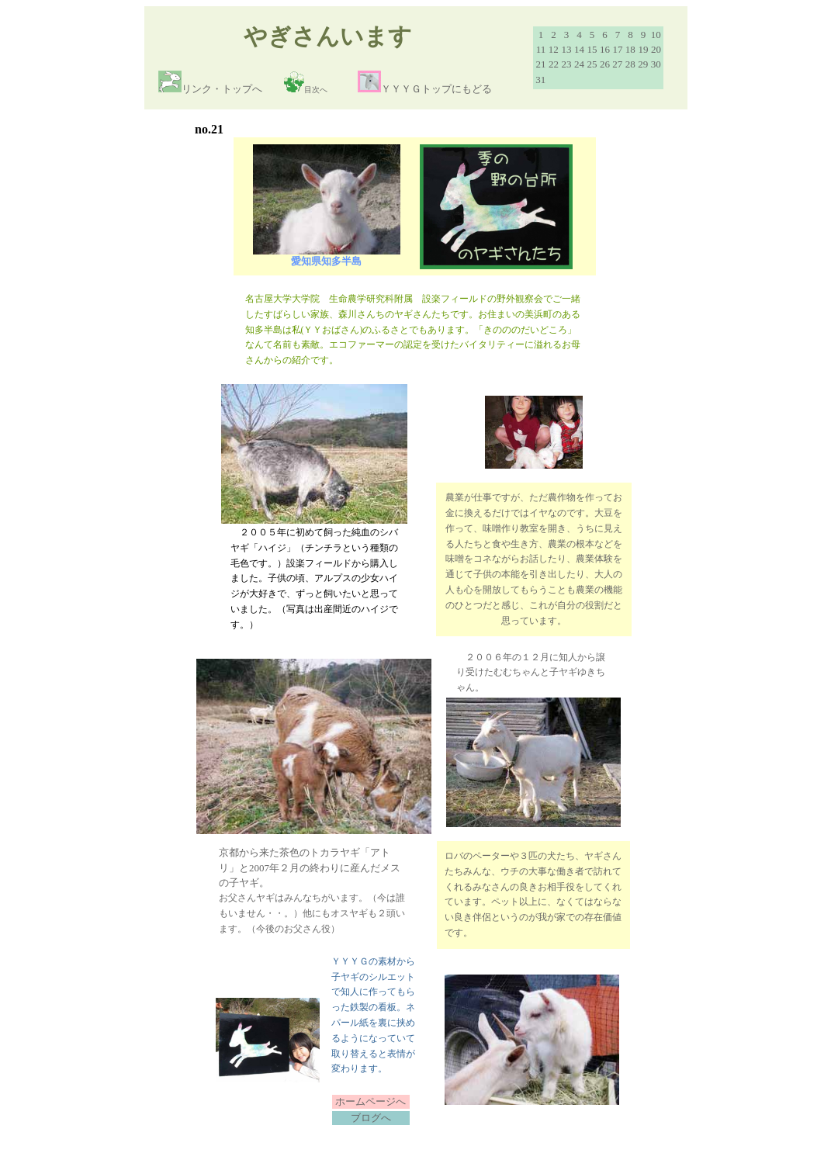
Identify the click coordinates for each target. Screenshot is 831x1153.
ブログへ (371, 1118)
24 (579, 64)
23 (566, 64)
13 (566, 49)
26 (605, 64)
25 (592, 64)
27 (617, 64)
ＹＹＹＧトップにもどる (436, 89)
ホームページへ (370, 1101)
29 (643, 64)
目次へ (315, 89)
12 (554, 49)
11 (541, 49)
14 (579, 49)
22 (554, 64)
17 (617, 49)
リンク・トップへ (222, 89)
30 (656, 64)
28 (630, 64)
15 (592, 49)
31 (540, 79)
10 (656, 34)
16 (605, 49)
